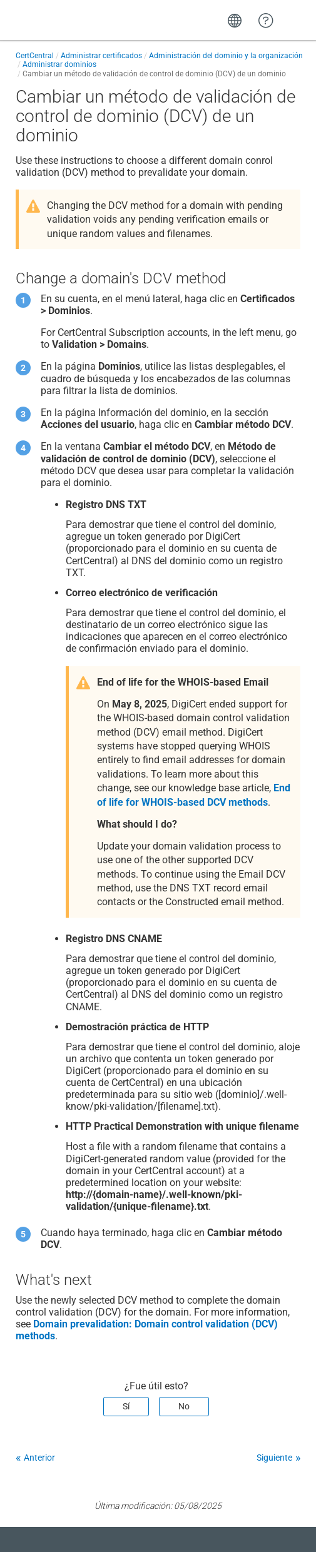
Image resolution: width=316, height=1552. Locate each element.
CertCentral (35, 55)
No (184, 1406)
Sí (126, 1406)
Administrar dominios (59, 64)
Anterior (39, 1458)
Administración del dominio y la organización (226, 55)
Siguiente (274, 1458)
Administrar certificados (101, 55)
